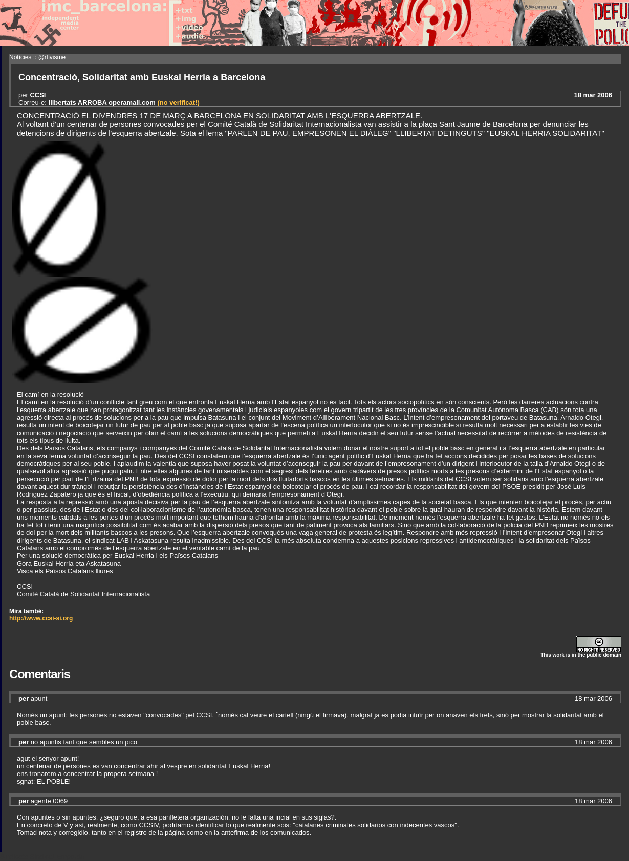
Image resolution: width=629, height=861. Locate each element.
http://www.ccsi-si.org (41, 618)
